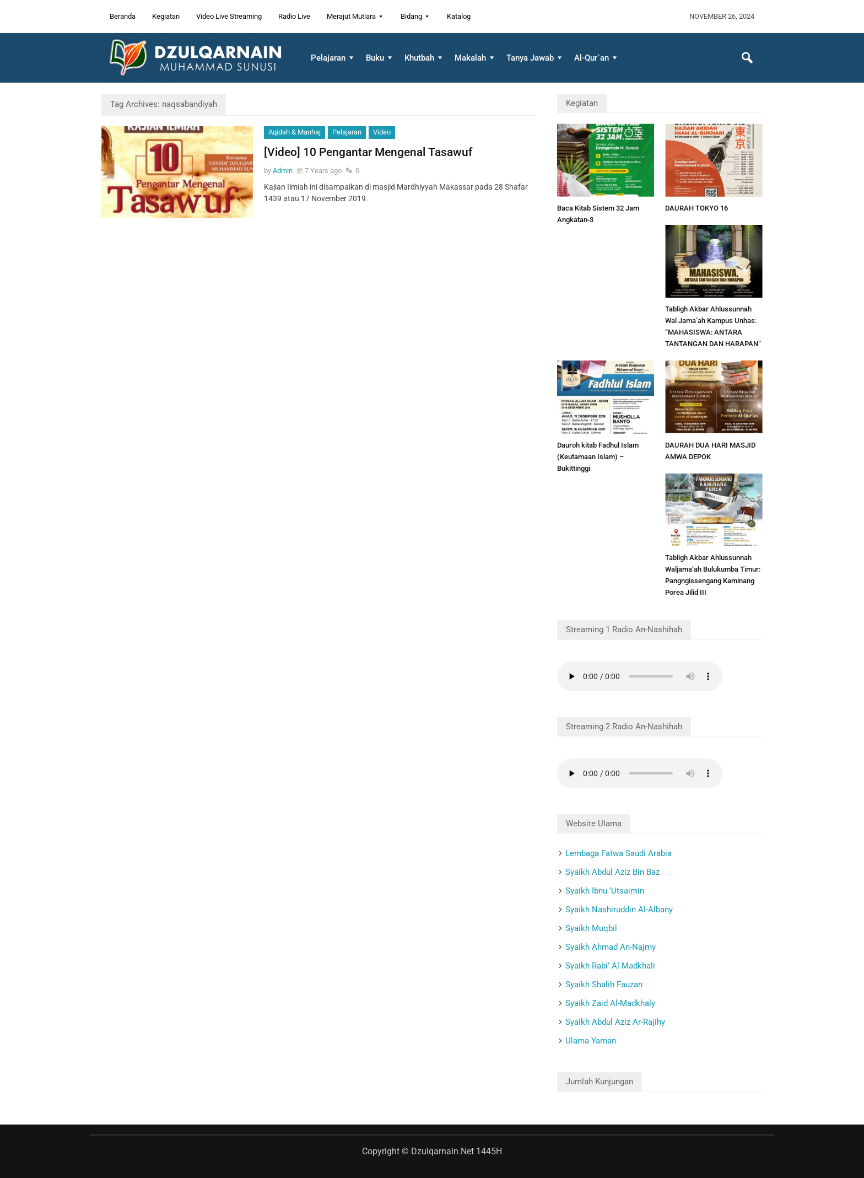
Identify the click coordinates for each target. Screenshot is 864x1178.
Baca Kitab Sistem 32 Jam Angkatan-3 (598, 214)
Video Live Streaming (229, 16)
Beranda (123, 16)
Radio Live (294, 16)
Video (382, 132)
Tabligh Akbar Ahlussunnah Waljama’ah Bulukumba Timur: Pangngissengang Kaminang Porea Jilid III (712, 574)
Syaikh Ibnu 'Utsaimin (604, 891)
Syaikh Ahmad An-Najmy (610, 947)
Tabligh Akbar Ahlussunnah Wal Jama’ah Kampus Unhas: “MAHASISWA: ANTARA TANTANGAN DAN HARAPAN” (713, 326)
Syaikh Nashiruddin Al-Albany (619, 910)
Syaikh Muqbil (591, 928)
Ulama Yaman (590, 1041)
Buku (375, 58)
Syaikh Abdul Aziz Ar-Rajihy (615, 1022)
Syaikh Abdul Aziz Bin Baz (612, 872)
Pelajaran (328, 58)
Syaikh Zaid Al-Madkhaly (610, 1003)
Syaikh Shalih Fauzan (603, 984)
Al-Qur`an (591, 58)
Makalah (470, 58)
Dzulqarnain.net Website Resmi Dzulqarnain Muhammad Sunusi (197, 58)
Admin (283, 170)
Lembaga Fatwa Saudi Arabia (618, 853)
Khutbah (419, 58)
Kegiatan (166, 16)
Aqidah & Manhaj (294, 132)
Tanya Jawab (530, 58)
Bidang (411, 16)
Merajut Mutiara (351, 16)
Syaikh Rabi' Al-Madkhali (610, 966)
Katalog (459, 16)
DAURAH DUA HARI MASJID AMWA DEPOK (710, 451)
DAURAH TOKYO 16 (696, 208)
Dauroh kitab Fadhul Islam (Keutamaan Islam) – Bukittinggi (598, 456)
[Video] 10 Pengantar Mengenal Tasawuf (368, 152)
